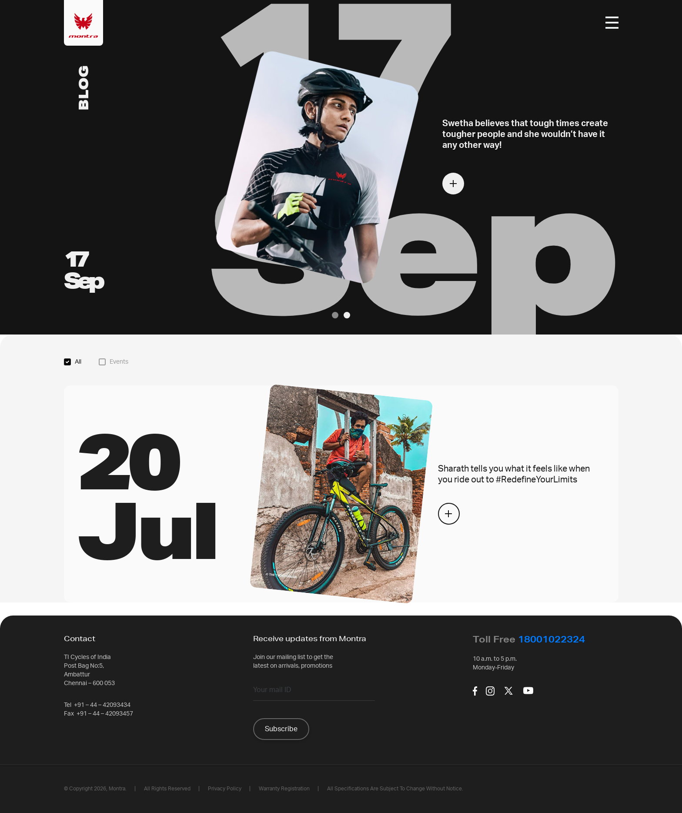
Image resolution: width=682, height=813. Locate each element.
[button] (335, 315)
